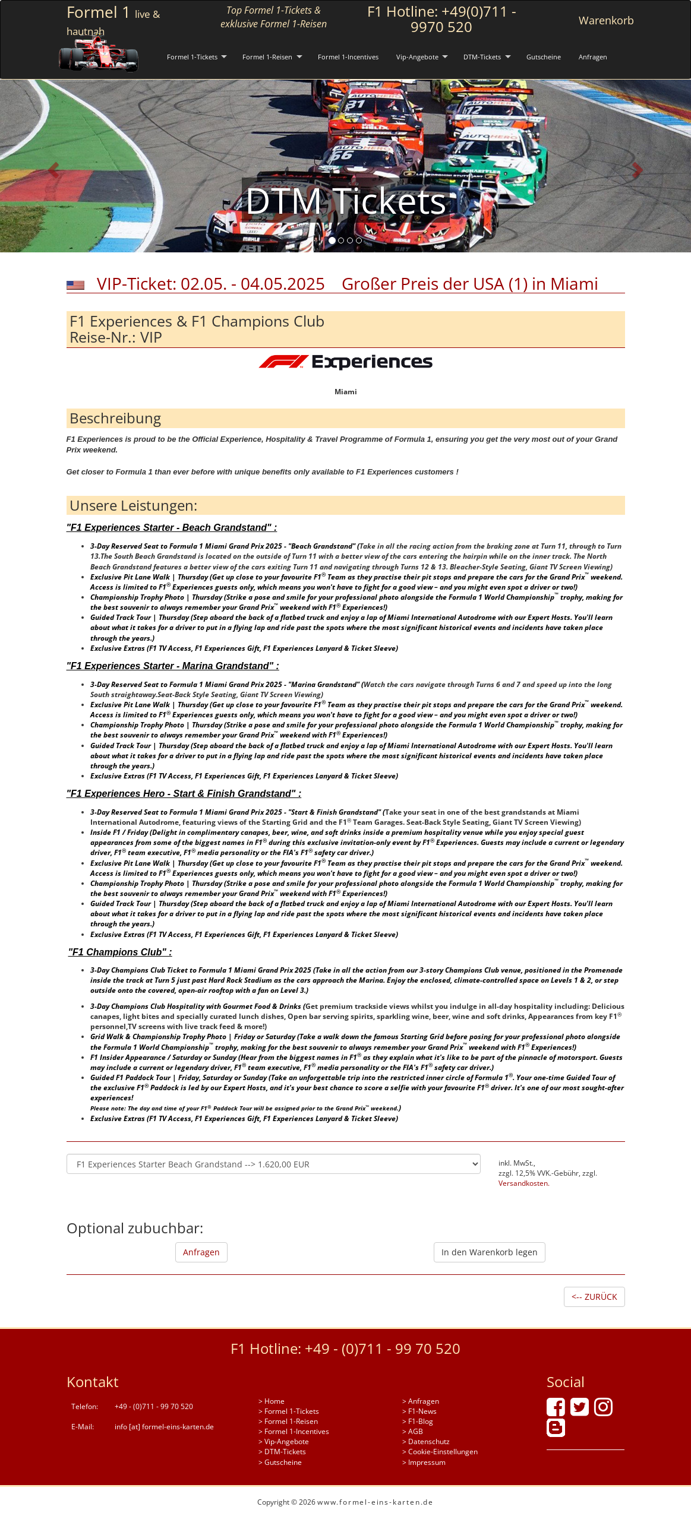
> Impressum (424, 1462)
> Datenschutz (426, 1441)
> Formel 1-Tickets (288, 1411)
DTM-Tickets (482, 56)
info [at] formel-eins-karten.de (164, 1427)
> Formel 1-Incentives (293, 1431)
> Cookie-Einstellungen (440, 1451)
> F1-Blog (417, 1421)
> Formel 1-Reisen (288, 1421)
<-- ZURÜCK (594, 1296)
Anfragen (593, 56)
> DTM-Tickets (282, 1451)
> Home (271, 1401)
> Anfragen (420, 1401)
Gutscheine (543, 56)
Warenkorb (606, 20)
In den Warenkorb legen (489, 1252)
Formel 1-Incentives (348, 56)
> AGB (412, 1431)
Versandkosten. (524, 1183)
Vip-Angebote (417, 56)
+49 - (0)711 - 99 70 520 (382, 1348)
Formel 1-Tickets (192, 56)
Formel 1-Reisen (267, 56)
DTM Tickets (346, 200)
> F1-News (419, 1411)
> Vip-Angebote (283, 1441)
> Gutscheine (280, 1462)
